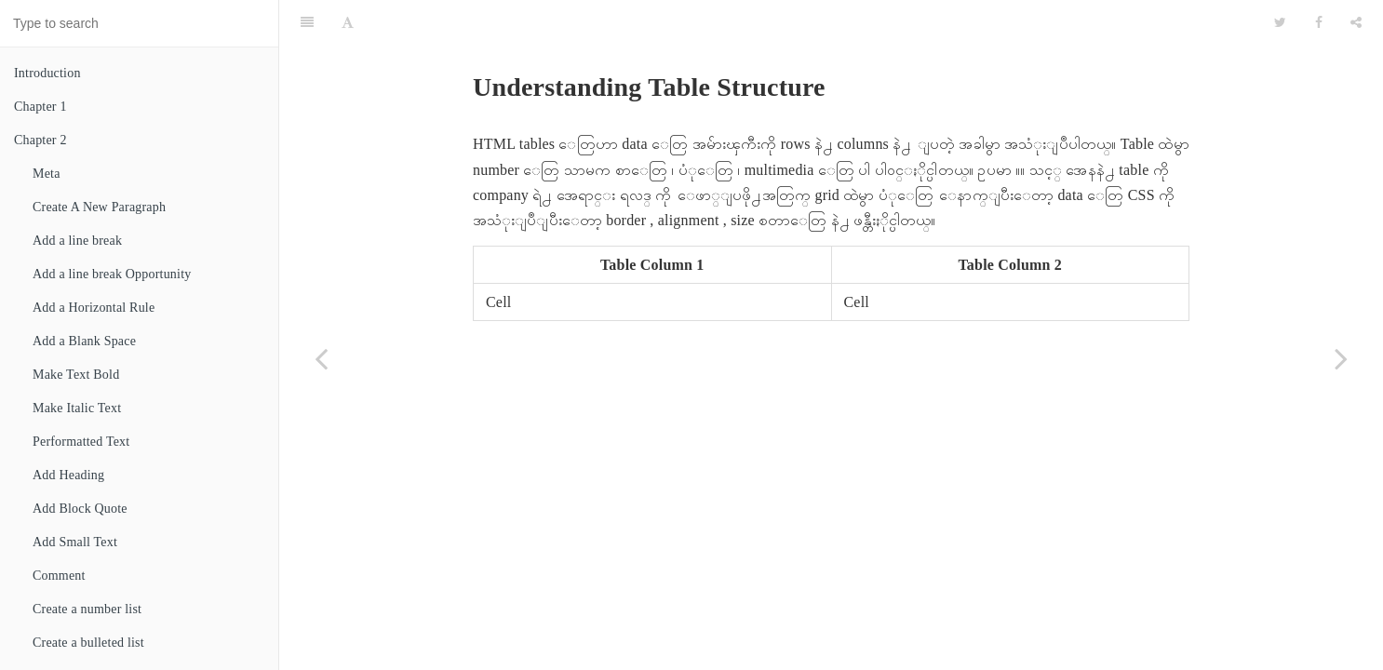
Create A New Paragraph (99, 207)
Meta (46, 174)
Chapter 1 (40, 107)
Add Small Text (75, 542)
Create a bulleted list (88, 643)
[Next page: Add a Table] (1341, 358)
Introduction (47, 73)
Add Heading (68, 475)
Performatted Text (81, 442)
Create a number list (87, 609)
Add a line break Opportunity (112, 274)
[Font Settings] (348, 23)
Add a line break (77, 241)
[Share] (1356, 23)
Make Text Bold (76, 375)
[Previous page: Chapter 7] (321, 358)
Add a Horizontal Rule (93, 308)
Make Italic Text (77, 408)
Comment (59, 576)
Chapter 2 (40, 140)
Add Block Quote (80, 509)
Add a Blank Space (84, 341)
